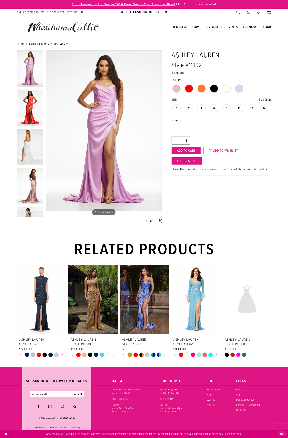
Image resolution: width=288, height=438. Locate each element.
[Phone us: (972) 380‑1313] (30, 12)
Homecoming (214, 389)
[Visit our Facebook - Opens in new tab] (38, 406)
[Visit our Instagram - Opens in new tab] (50, 406)
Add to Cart (186, 150)
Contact (240, 394)
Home (21, 44)
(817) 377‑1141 (167, 399)
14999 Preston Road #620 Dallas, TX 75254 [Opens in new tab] (126, 391)
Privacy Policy (39, 427)
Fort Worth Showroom (248, 404)
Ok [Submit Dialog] (282, 434)
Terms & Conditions (57, 427)
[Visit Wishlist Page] (258, 12)
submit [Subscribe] (78, 394)
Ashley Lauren (39, 44)
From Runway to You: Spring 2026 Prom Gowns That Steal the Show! (123, 4)
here (239, 434)
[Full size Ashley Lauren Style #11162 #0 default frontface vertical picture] (104, 134)
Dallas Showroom (245, 399)
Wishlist (211, 404)
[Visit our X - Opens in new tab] (62, 406)
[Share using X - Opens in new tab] (160, 221)
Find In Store (187, 161)
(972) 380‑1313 (120, 399)
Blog (238, 389)
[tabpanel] (30, 70)
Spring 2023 (62, 44)
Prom (209, 394)
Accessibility (75, 427)
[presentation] (41, 299)
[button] (248, 12)
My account (242, 410)
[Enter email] (57, 394)
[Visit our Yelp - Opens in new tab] (74, 406)
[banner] (63, 26)
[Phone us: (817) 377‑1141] (66, 12)
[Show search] (238, 12)
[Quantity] (181, 141)
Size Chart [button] (265, 99)
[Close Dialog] (5, 434)
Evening (211, 399)
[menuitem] (49, 12)
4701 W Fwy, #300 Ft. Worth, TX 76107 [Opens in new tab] (170, 391)
